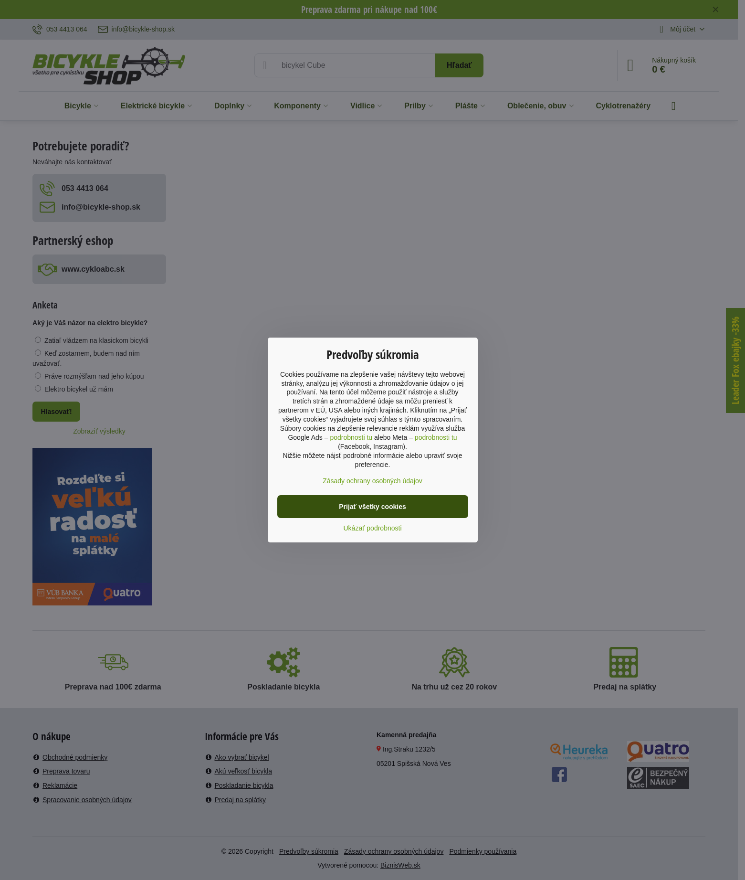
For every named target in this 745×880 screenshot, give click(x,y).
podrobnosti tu (351, 437)
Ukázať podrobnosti (373, 528)
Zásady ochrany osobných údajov (372, 481)
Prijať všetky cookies (372, 506)
